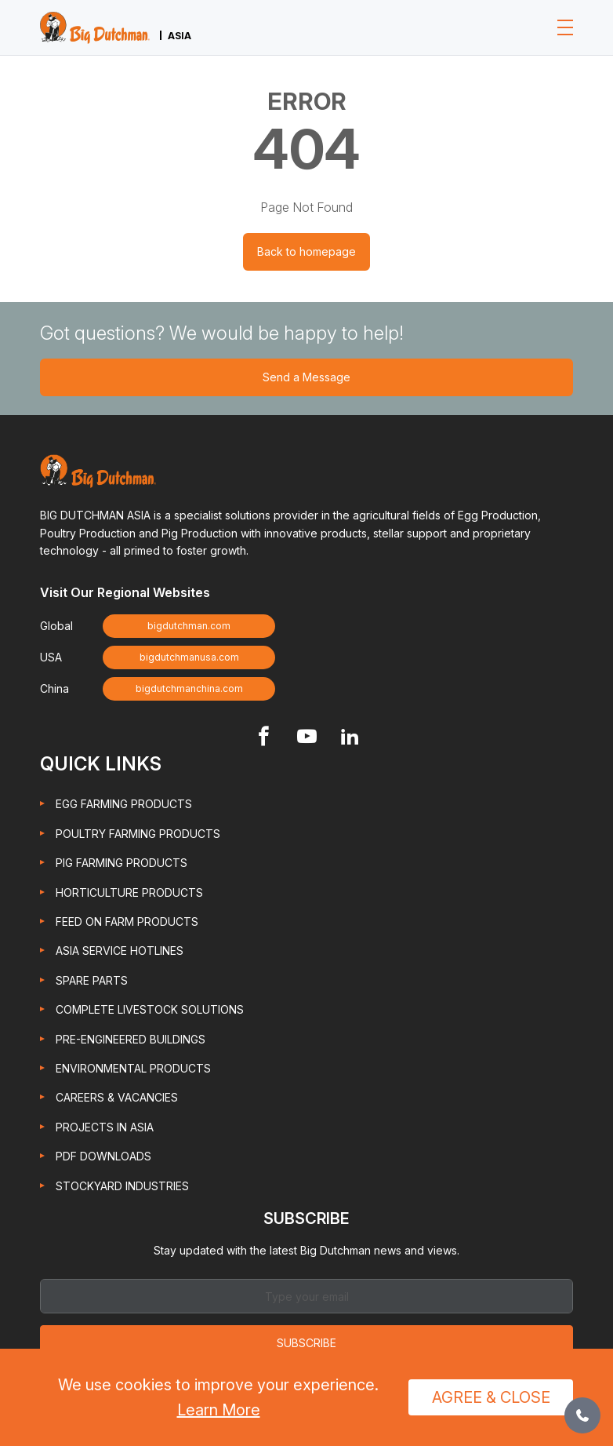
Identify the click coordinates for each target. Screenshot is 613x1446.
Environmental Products (133, 1068)
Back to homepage (306, 251)
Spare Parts (92, 980)
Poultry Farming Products (138, 833)
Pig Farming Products (121, 862)
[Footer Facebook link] (264, 738)
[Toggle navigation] (565, 27)
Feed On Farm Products (127, 921)
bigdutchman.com (188, 626)
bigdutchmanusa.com (189, 657)
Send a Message (306, 377)
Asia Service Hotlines (119, 950)
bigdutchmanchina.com (189, 688)
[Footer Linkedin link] (350, 738)
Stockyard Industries (122, 1186)
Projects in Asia (105, 1127)
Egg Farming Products (124, 803)
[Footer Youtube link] (307, 738)
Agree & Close (491, 1397)
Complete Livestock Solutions (150, 1009)
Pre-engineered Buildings (130, 1039)
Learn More (218, 1409)
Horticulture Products (129, 892)
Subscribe (306, 1342)
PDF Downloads (103, 1156)
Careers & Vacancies (117, 1097)
